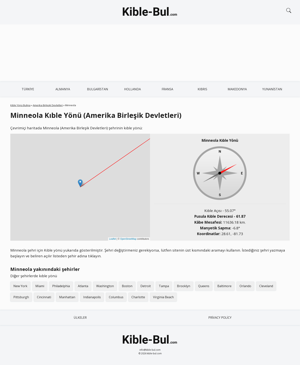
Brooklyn (183, 286)
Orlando (245, 286)
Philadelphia (61, 286)
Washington (105, 286)
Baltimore (224, 286)
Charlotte (138, 297)
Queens (203, 286)
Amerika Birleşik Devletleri (48, 105)
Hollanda (132, 89)
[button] (80, 183)
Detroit (145, 286)
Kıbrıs (202, 89)
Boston (127, 286)
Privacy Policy (220, 317)
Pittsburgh (21, 297)
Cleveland (266, 286)
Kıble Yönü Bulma (20, 105)
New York (20, 286)
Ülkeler (80, 317)
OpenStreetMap (128, 239)
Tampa (164, 286)
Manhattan (67, 297)
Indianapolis (92, 297)
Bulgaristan (97, 89)
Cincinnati (44, 297)
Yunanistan (272, 89)
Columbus (116, 297)
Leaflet (112, 239)
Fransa (167, 89)
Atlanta (83, 286)
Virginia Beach (163, 297)
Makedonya (237, 89)
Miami (39, 286)
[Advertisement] (150, 53)
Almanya (62, 89)
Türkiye (28, 89)
